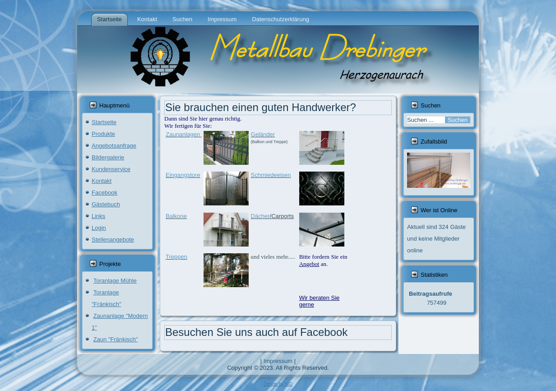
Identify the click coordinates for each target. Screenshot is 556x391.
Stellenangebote (113, 239)
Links (98, 216)
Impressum (222, 19)
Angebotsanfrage (114, 145)
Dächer (260, 216)
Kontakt (147, 19)
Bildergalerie (108, 157)
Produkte (103, 133)
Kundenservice (111, 169)
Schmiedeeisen (271, 175)
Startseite (109, 19)
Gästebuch (106, 204)
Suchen (182, 19)
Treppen (176, 256)
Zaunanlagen (183, 134)
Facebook (104, 192)
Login (99, 227)
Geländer (263, 134)
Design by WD (278, 384)
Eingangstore (183, 175)
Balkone (176, 216)
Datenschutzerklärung (280, 19)
